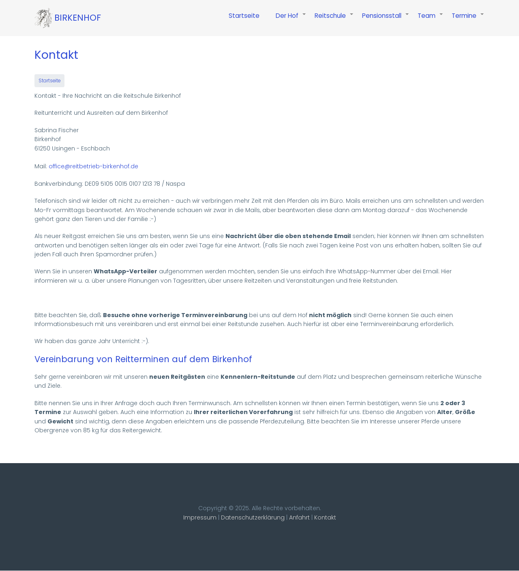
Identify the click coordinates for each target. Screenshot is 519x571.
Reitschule (334, 19)
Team (431, 19)
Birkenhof (77, 17)
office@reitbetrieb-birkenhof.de (93, 166)
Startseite (244, 15)
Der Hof (291, 19)
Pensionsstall (386, 19)
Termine (468, 19)
